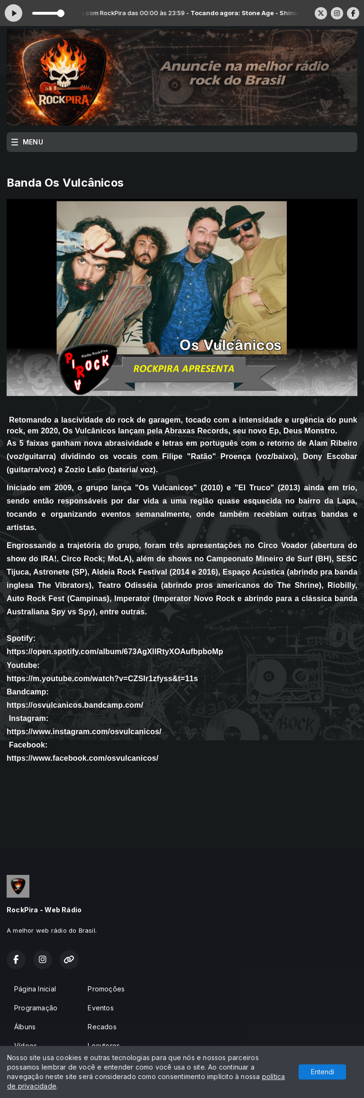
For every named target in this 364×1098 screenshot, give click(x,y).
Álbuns (25, 1027)
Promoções (106, 989)
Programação (35, 1008)
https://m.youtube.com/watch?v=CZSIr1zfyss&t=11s (102, 679)
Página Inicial (35, 989)
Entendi (322, 1072)
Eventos (100, 1008)
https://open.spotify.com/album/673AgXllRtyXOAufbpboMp (115, 652)
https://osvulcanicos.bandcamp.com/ (75, 705)
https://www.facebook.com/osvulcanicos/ (82, 758)
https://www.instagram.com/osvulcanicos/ (84, 732)
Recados (102, 1027)
